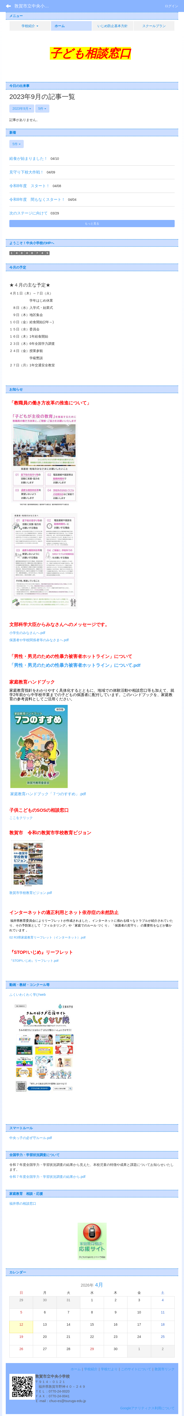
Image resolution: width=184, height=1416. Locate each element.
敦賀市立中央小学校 (33, 6)
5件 (42, 108)
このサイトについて (136, 1369)
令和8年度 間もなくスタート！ (37, 199)
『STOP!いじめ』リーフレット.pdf (33, 960)
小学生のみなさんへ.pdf (27, 633)
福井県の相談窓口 (22, 1203)
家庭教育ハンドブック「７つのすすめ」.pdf (48, 794)
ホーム (76, 1369)
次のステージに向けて (28, 213)
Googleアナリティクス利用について (147, 1408)
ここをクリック (21, 818)
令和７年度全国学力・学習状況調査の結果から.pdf (47, 1177)
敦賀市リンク (165, 1369)
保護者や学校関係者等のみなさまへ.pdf (39, 640)
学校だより (109, 1369)
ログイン (171, 6)
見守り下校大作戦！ (26, 172)
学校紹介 (91, 1369)
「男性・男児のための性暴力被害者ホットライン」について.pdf (74, 665)
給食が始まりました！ (28, 158)
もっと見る (92, 223)
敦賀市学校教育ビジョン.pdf (30, 893)
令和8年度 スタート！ (29, 186)
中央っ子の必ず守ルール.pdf (30, 1138)
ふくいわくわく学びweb (27, 994)
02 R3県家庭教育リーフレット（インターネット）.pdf (47, 937)
